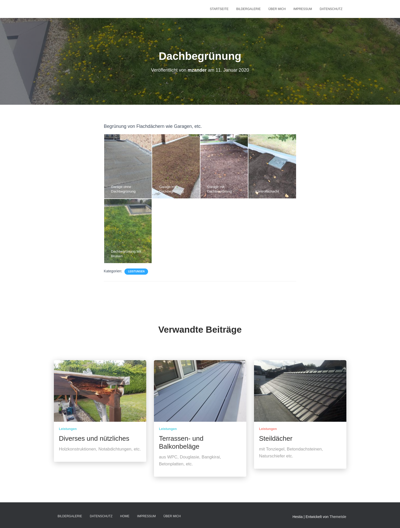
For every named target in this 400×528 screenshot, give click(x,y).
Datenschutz (331, 9)
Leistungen (136, 271)
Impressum (302, 9)
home (124, 516)
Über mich (277, 9)
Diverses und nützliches (94, 438)
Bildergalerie (248, 9)
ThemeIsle (337, 517)
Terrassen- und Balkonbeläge (181, 442)
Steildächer (275, 438)
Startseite (219, 9)
